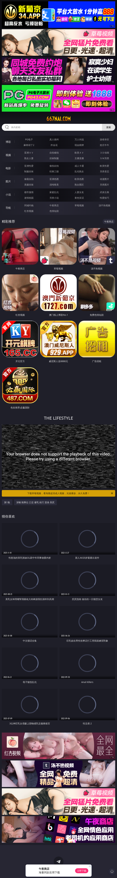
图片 (8, 181)
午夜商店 (54, 205)
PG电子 (29, 139)
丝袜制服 (54, 158)
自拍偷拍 (54, 152)
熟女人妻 (28, 158)
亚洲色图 (54, 179)
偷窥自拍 (28, 179)
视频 (8, 155)
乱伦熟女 (79, 171)
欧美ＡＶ (79, 152)
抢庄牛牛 (104, 145)
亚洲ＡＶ (28, 152)
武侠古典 (104, 192)
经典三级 (54, 171)
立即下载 (81, 870)
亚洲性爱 (28, 165)
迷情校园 (28, 197)
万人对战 (79, 139)
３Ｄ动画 (104, 152)
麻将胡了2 (29, 145)
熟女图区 (79, 184)
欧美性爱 (104, 165)
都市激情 (28, 192)
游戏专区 (104, 139)
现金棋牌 (79, 145)
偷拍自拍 (54, 165)
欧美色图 (79, 179)
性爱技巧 (104, 197)
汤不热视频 (104, 205)
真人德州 (54, 139)
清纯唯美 (54, 184)
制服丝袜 (28, 171)
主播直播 (79, 158)
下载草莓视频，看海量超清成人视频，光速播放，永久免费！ (70, 493)
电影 (8, 168)
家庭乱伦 (54, 192)
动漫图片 (104, 179)
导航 (8, 208)
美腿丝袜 (28, 184)
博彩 (8, 142)
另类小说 (54, 197)
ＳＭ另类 (104, 158)
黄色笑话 (79, 197)
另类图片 (104, 184)
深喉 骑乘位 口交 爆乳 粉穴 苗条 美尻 (35, 502)
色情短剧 (54, 211)
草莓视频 (79, 205)
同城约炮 (28, 205)
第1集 (7, 502)
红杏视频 (28, 211)
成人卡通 (79, 165)
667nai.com (58, 119)
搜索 (108, 127)
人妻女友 (79, 192)
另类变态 (104, 171)
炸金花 (54, 145)
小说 (8, 194)
